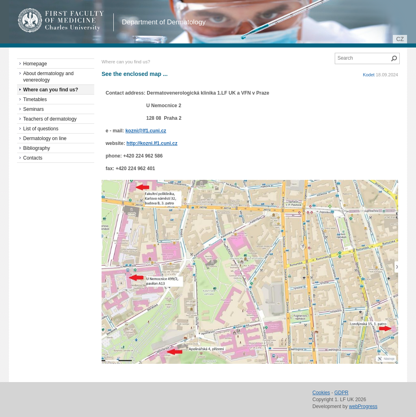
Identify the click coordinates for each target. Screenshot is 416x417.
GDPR (341, 392)
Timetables (35, 99)
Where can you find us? (50, 90)
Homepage (35, 64)
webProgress (363, 406)
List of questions (40, 129)
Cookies (321, 392)
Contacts (32, 158)
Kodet (369, 74)
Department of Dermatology (164, 22)
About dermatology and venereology (48, 77)
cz (400, 39)
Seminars (33, 109)
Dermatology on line (45, 138)
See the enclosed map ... (135, 74)
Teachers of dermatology (49, 119)
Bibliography (36, 148)
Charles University (75, 28)
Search (394, 58)
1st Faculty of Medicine (61, 20)
